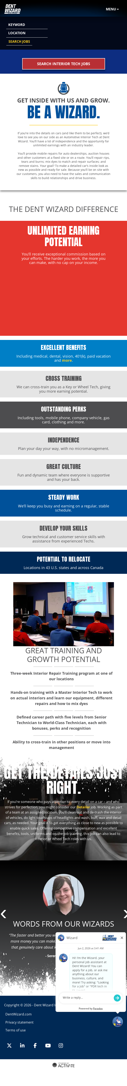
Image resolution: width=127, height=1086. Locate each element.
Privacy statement (19, 1022)
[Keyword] (27, 25)
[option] (63, 917)
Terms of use (15, 1030)
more (67, 360)
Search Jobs (19, 41)
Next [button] (125, 914)
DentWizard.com (18, 1014)
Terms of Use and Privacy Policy (63, 1070)
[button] (119, 33)
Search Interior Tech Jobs (63, 63)
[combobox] (27, 33)
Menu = (112, 9)
